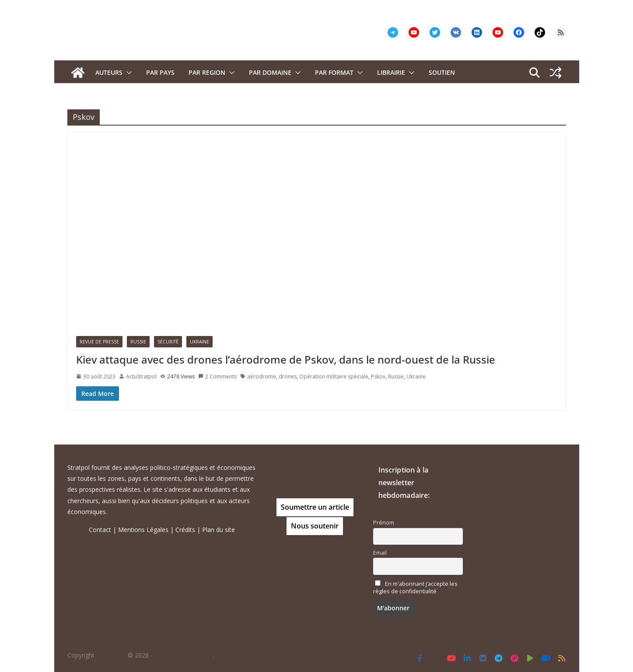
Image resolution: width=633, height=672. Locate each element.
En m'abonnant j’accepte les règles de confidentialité (415, 587)
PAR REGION (207, 72)
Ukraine (199, 342)
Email (380, 552)
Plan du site (218, 529)
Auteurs (108, 72)
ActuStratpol (141, 376)
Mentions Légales (143, 529)
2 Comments (217, 376)
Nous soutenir (315, 526)
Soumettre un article (315, 507)
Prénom (383, 522)
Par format (334, 72)
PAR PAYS (160, 72)
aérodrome (261, 376)
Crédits (185, 529)
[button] (127, 72)
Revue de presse (99, 342)
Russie (138, 342)
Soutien (442, 72)
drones (288, 376)
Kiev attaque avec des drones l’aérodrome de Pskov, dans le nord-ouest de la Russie (285, 359)
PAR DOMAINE (270, 72)
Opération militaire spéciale (333, 376)
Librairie (391, 72)
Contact (100, 529)
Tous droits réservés (183, 655)
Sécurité (167, 342)
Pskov (378, 376)
